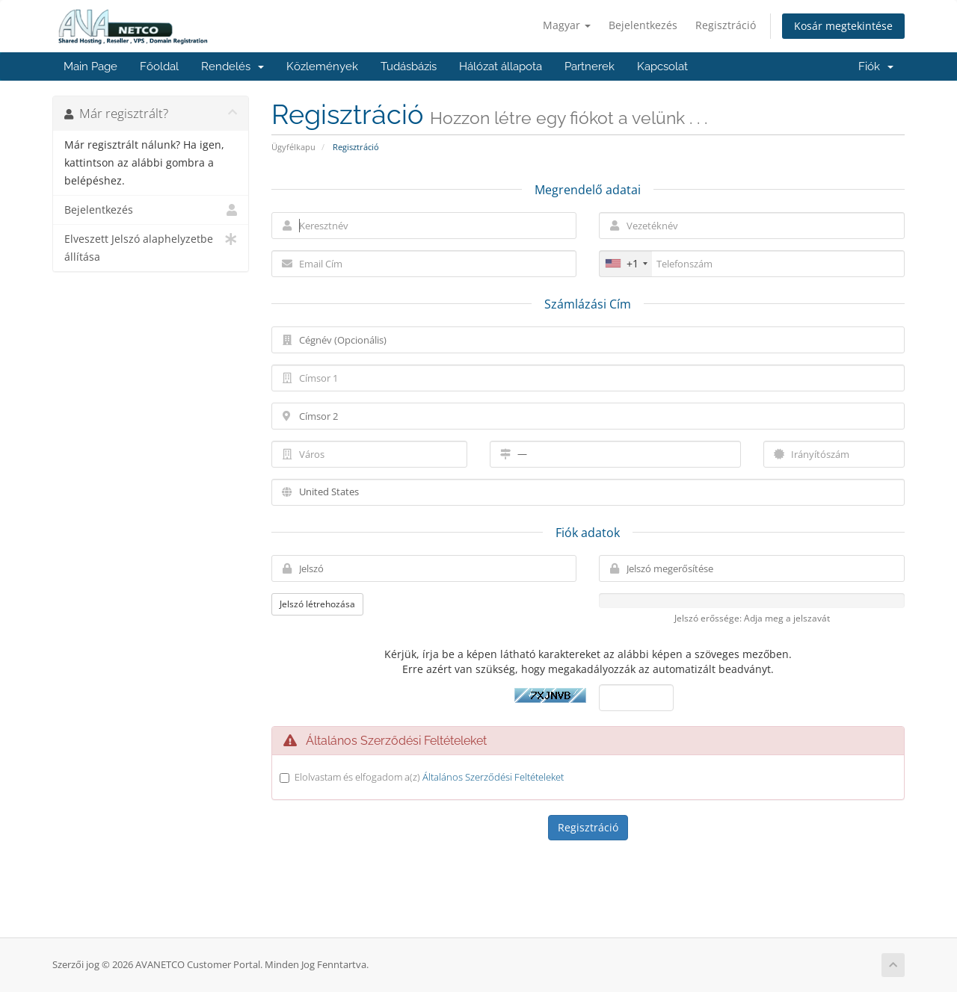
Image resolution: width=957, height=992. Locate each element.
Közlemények (322, 66)
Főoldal (159, 66)
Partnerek (589, 66)
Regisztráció (725, 25)
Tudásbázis (409, 66)
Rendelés (232, 66)
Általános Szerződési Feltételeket (493, 777)
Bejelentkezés (643, 25)
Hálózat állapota (500, 66)
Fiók (875, 66)
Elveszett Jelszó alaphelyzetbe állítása (150, 247)
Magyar (567, 25)
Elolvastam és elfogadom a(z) (429, 777)
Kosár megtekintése (843, 26)
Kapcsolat (662, 66)
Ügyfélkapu (293, 146)
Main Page (90, 66)
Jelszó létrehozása (317, 604)
